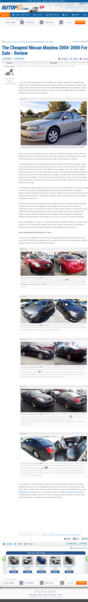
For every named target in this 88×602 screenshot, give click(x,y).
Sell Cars (37, 15)
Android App (32, 594)
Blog (65, 15)
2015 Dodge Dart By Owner (13, 563)
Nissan (15, 42)
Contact (60, 594)
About (45, 594)
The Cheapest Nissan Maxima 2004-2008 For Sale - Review (36, 42)
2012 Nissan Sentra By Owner (41, 563)
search (80, 22)
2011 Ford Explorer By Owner (27, 563)
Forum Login (78, 41)
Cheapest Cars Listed (20, 15)
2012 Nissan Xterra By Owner (69, 563)
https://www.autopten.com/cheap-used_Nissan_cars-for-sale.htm (61, 535)
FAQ (50, 594)
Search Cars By (52, 15)
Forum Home (7, 42)
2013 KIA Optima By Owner (55, 563)
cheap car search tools (68, 492)
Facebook (64, 59)
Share (83, 3)
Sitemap (40, 594)
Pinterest (30, 544)
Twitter (75, 59)
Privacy (54, 594)
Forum (75, 15)
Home (5, 15)
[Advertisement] (52, 73)
